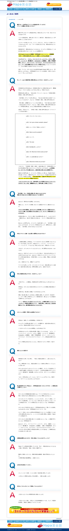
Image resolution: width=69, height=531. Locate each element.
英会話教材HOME (12, 19)
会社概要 (28, 529)
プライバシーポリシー (22, 529)
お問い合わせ (33, 529)
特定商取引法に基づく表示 (12, 529)
